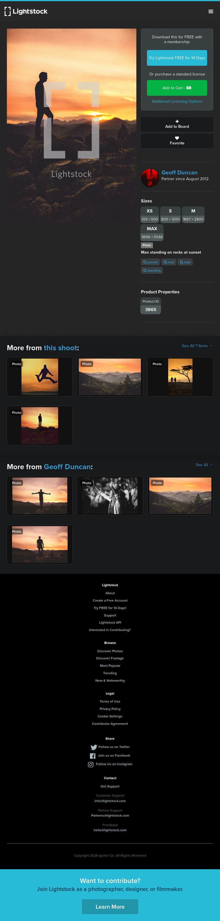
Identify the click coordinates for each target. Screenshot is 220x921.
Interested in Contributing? (110, 629)
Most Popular (110, 665)
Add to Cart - (177, 88)
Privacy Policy (110, 708)
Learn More (110, 906)
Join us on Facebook (114, 755)
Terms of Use (110, 701)
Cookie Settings (110, 716)
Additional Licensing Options (177, 101)
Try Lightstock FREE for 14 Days (177, 58)
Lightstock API (110, 622)
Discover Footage (110, 658)
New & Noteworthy (110, 680)
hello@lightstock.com (110, 829)
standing (152, 270)
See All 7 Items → (197, 346)
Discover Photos (110, 651)
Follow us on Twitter (114, 746)
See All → (204, 465)
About (110, 592)
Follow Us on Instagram (114, 763)
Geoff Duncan (180, 172)
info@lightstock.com (110, 800)
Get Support (110, 786)
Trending (110, 673)
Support (110, 615)
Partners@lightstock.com (110, 815)
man (185, 262)
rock (169, 262)
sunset (150, 262)
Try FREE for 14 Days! (110, 607)
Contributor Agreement (110, 723)
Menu (210, 11)
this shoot (60, 347)
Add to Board (177, 124)
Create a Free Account (110, 600)
